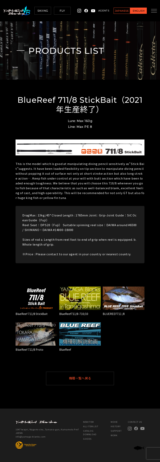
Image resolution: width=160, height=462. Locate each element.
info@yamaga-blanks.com (31, 436)
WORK (114, 435)
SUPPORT (116, 430)
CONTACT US (135, 421)
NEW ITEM (88, 421)
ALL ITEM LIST (90, 426)
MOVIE (114, 421)
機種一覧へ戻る (89, 378)
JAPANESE (119, 10)
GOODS (87, 438)
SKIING (42, 10)
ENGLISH (136, 10)
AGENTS (101, 10)
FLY (62, 10)
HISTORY (115, 426)
